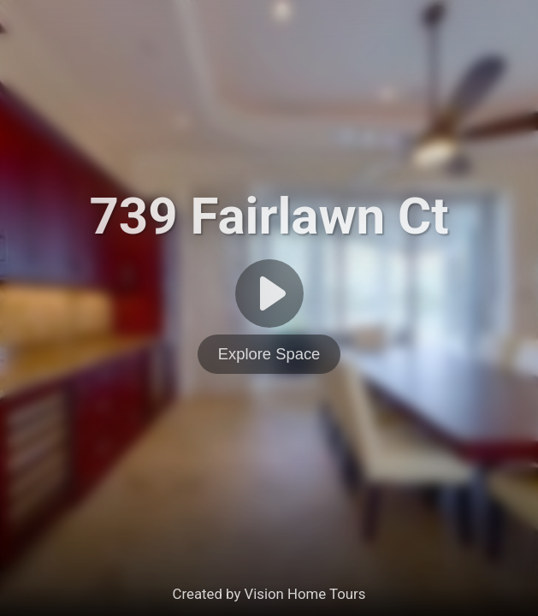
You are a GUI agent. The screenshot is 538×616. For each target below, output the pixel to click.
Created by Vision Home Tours (269, 593)
